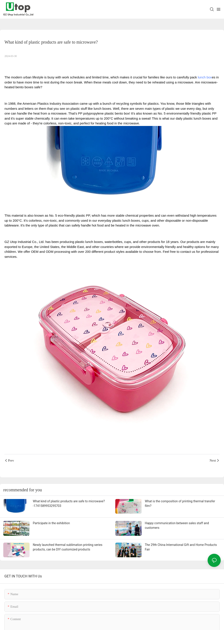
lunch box (205, 77)
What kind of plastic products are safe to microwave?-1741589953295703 (69, 503)
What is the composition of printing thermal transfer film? (180, 503)
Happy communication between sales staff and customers (177, 525)
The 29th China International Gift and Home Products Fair (181, 547)
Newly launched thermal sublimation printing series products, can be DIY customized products (67, 547)
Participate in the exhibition (51, 523)
